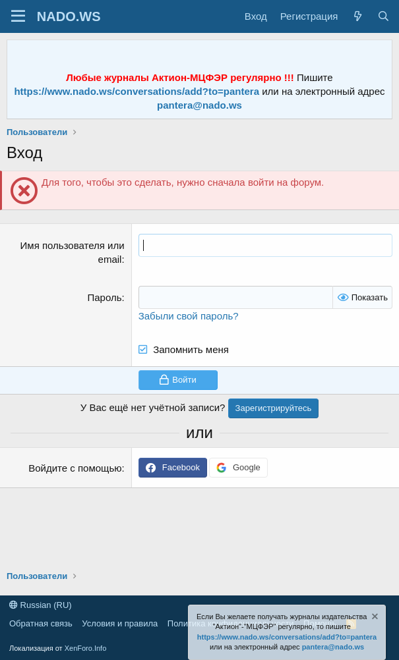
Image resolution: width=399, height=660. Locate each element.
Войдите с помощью (74, 468)
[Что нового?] (357, 16)
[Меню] (18, 16)
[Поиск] (383, 16)
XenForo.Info (86, 648)
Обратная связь (41, 623)
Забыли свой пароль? (188, 315)
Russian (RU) (40, 605)
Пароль (104, 297)
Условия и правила (120, 623)
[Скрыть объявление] (374, 618)
